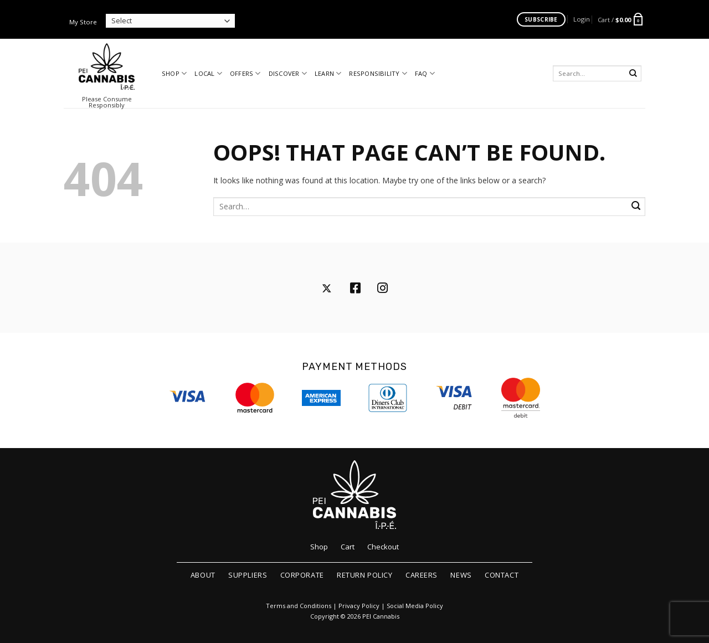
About (203, 575)
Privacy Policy (358, 606)
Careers (421, 575)
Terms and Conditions (298, 606)
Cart (347, 547)
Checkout (383, 547)
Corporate (302, 575)
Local (208, 73)
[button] (581, 19)
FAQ (425, 73)
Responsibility (378, 73)
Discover (288, 73)
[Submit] (633, 73)
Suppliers (247, 575)
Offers (245, 73)
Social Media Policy (415, 606)
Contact (501, 575)
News (460, 575)
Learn (328, 73)
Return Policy (364, 575)
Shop (174, 73)
